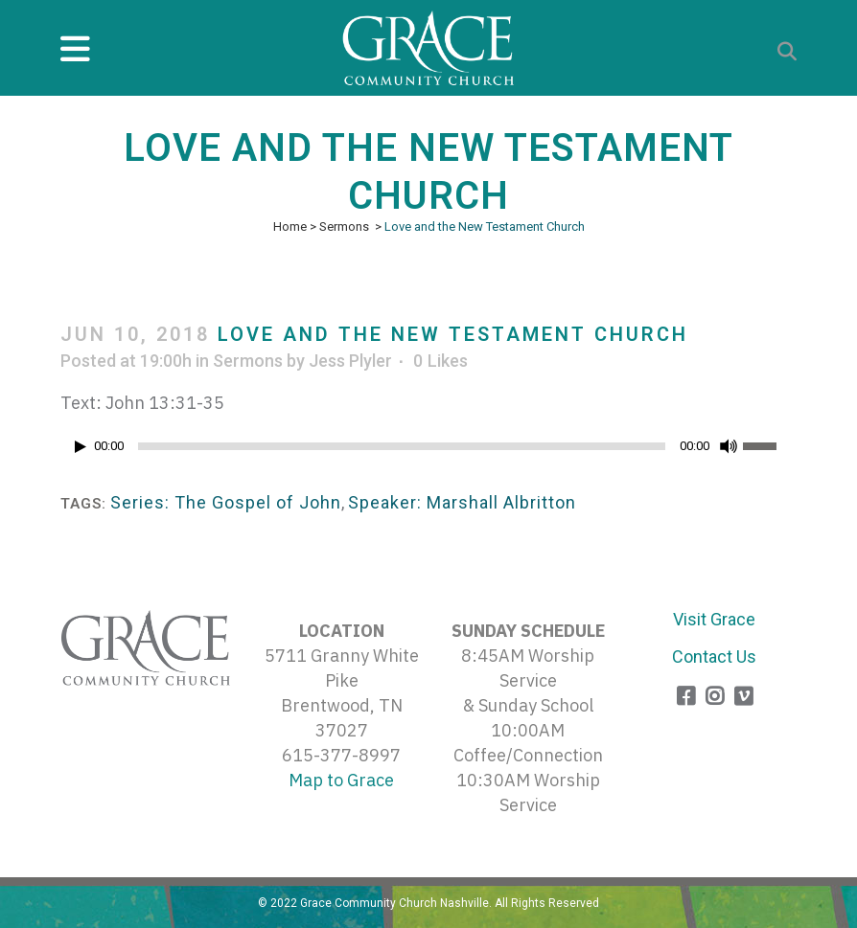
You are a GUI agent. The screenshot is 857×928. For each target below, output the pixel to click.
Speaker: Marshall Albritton (462, 502)
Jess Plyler (350, 361)
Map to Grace (341, 780)
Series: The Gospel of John (225, 502)
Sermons (344, 226)
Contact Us (714, 656)
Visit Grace (714, 619)
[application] (428, 451)
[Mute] (728, 446)
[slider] (401, 446)
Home (290, 226)
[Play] (80, 447)
